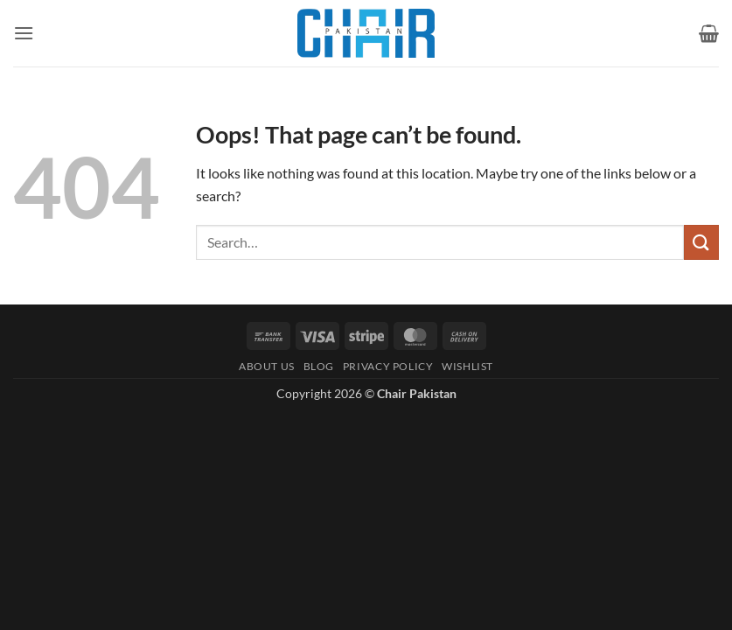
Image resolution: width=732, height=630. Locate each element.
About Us (267, 366)
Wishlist (467, 366)
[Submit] (701, 242)
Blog (318, 366)
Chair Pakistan (417, 393)
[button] (23, 32)
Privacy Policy (388, 366)
